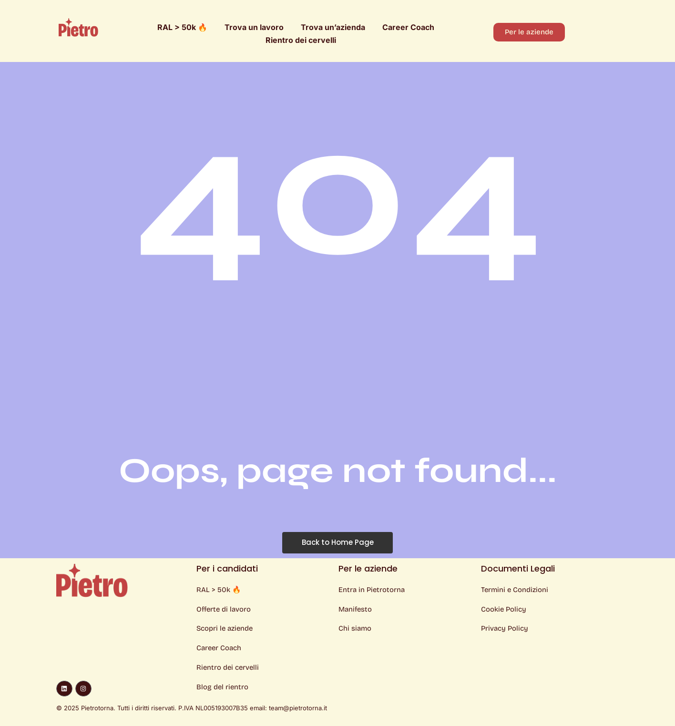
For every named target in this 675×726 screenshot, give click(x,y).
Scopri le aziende (224, 628)
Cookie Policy (503, 609)
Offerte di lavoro (224, 609)
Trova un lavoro (254, 27)
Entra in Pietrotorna (371, 589)
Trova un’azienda (333, 27)
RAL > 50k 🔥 (182, 27)
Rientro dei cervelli (301, 40)
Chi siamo (354, 628)
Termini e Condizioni (514, 589)
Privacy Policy (504, 628)
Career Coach (408, 27)
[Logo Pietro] (78, 27)
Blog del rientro (222, 687)
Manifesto (355, 609)
